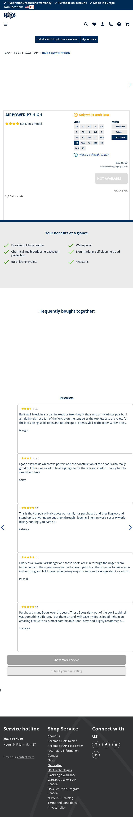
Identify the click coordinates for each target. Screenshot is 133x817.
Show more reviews (66, 660)
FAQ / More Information (63, 751)
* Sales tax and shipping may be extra (114, 167)
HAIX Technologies (60, 770)
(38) (15, 124)
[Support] (111, 24)
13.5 (95, 142)
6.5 (101, 126)
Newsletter (55, 765)
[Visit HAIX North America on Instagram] (96, 744)
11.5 (102, 137)
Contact (53, 755)
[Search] (86, 24)
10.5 (89, 137)
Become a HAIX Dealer (62, 741)
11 (96, 137)
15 (83, 148)
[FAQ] (119, 24)
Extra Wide (121, 137)
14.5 (77, 148)
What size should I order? (91, 155)
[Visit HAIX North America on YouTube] (116, 744)
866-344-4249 (13, 739)
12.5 (83, 142)
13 (90, 142)
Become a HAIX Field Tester (65, 746)
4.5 (77, 126)
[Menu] (6, 24)
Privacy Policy (56, 808)
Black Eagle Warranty (61, 775)
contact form (25, 757)
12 (77, 142)
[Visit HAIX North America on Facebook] (106, 744)
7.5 (84, 131)
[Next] (130, 84)
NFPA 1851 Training (60, 798)
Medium (121, 126)
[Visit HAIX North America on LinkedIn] (96, 755)
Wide (121, 131)
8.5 (96, 131)
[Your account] (102, 24)
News (51, 760)
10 (84, 137)
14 (102, 142)
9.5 (77, 137)
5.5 (90, 126)
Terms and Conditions (62, 803)
